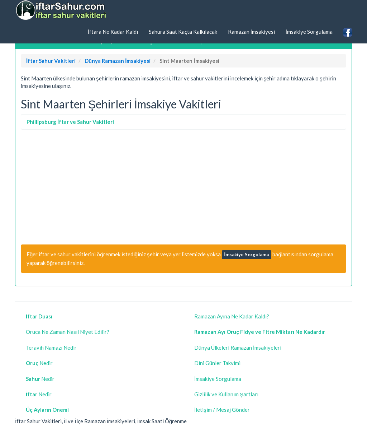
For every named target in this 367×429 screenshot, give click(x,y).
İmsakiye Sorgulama (309, 31)
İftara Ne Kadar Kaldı (112, 31)
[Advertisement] (183, 187)
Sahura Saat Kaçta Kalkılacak (183, 31)
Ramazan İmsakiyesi (251, 31)
